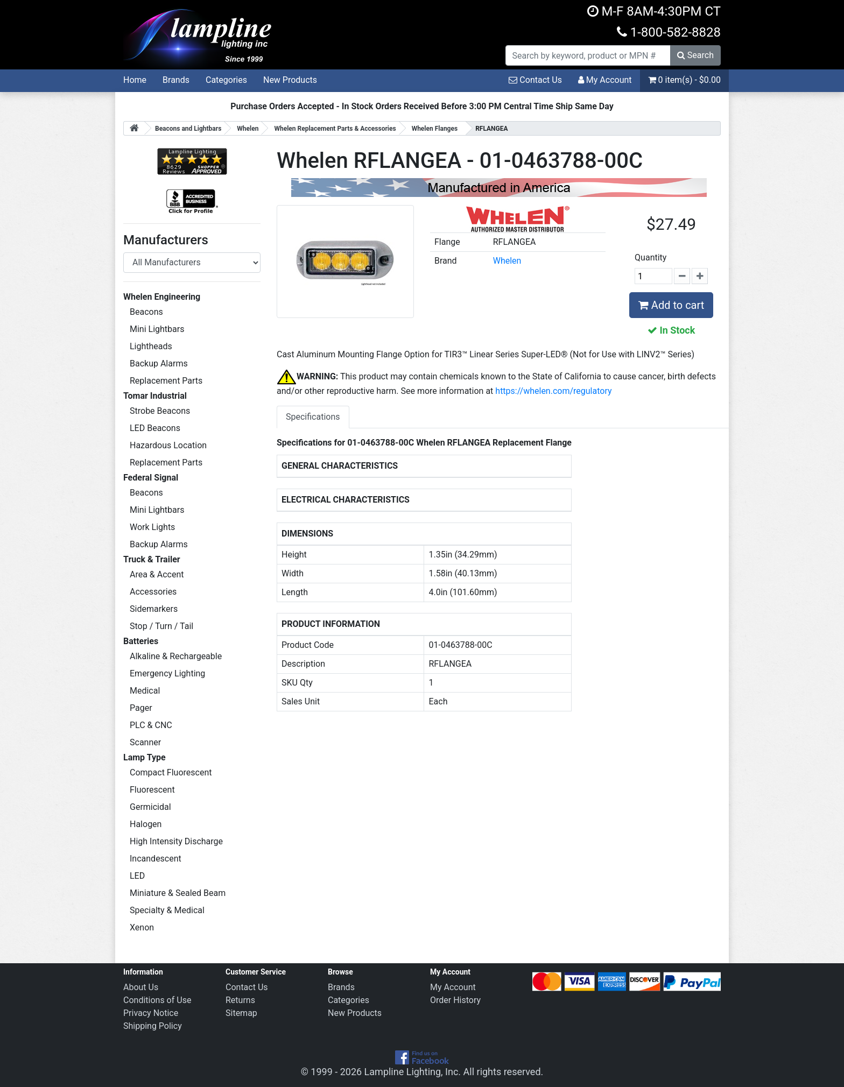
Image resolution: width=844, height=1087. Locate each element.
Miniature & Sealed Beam (178, 893)
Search (695, 55)
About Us (140, 987)
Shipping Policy (152, 1026)
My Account (605, 80)
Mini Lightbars (157, 329)
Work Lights (152, 527)
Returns (240, 1000)
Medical (145, 691)
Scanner (145, 742)
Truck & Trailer (151, 559)
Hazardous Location (168, 445)
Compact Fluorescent (171, 772)
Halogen (145, 824)
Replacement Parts (166, 381)
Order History (455, 1000)
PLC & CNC (151, 725)
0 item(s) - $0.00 (684, 80)
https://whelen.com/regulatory (553, 391)
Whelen (507, 261)
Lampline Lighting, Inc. (412, 1071)
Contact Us (535, 80)
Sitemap (241, 1013)
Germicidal (150, 807)
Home (134, 80)
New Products (290, 80)
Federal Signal (150, 477)
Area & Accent (157, 574)
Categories (226, 80)
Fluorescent (152, 790)
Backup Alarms (159, 363)
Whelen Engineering (161, 297)
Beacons (146, 312)
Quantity (650, 257)
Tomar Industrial (155, 396)
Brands (176, 80)
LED (137, 876)
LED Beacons (155, 428)
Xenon (142, 927)
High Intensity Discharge (176, 841)
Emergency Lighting (167, 673)
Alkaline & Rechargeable (176, 656)
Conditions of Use (157, 1000)
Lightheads (151, 346)
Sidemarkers (154, 609)
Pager (141, 708)
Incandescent (155, 858)
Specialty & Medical (167, 910)
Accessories (153, 592)
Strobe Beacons (160, 411)
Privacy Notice (150, 1013)
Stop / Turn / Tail (161, 626)
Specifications (313, 417)
